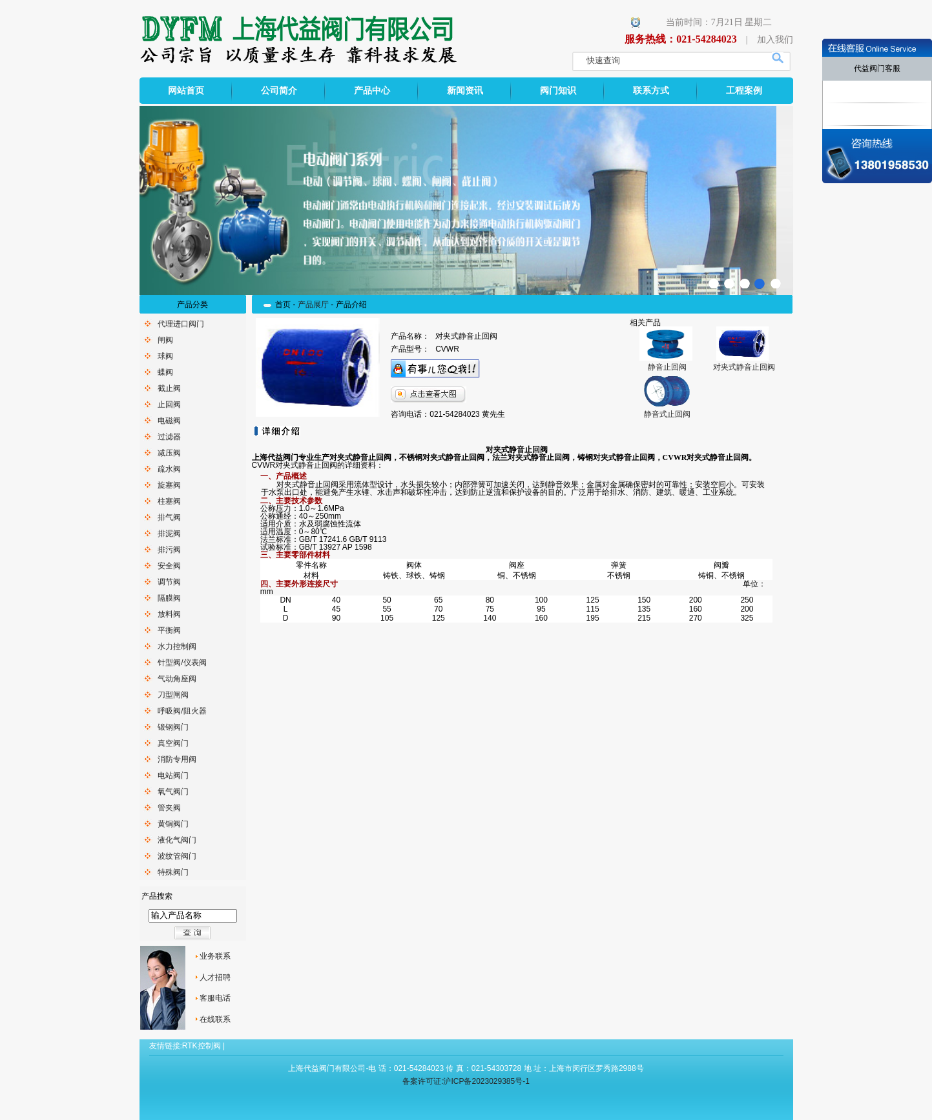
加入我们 (775, 40)
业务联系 (215, 956)
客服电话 (215, 998)
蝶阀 (165, 372)
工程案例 (744, 90)
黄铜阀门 (173, 823)
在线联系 (215, 1019)
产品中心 (372, 90)
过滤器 (169, 436)
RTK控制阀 (201, 1045)
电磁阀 (169, 420)
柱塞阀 (169, 501)
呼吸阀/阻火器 (182, 710)
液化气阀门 (177, 840)
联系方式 (651, 90)
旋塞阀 (169, 485)
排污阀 (169, 549)
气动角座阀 (177, 678)
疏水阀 (169, 469)
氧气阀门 (173, 791)
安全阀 (169, 565)
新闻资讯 (465, 90)
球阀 (165, 356)
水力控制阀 (177, 646)
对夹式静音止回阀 (744, 367)
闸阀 (165, 340)
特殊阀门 (173, 872)
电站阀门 (173, 775)
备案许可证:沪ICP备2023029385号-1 (466, 1081)
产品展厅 (313, 304)
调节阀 (169, 581)
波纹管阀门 (177, 856)
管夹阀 (169, 807)
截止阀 (169, 388)
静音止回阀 (667, 367)
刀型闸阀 (173, 694)
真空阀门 (173, 743)
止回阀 (169, 404)
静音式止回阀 (667, 414)
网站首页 (186, 90)
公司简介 (279, 90)
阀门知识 (558, 90)
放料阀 (169, 614)
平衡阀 (169, 630)
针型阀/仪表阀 (182, 662)
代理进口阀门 (181, 323)
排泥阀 (169, 533)
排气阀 (169, 517)
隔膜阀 (169, 598)
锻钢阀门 (173, 727)
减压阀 (169, 452)
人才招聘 (215, 977)
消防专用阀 (177, 759)
